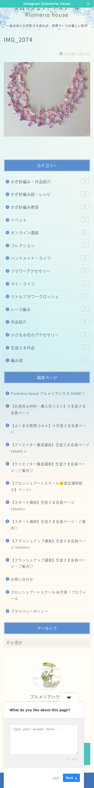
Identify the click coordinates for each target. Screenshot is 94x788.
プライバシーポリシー (29, 611)
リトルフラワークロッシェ (50, 296)
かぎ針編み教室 (50, 207)
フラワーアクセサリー (50, 271)
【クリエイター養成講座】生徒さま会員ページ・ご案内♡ (48, 467)
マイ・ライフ (50, 284)
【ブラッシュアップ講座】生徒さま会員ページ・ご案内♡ (48, 563)
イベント (50, 220)
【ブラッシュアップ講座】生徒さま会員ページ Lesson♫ (48, 544)
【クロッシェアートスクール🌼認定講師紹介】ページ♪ (47, 486)
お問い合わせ (22, 579)
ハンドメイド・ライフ (50, 258)
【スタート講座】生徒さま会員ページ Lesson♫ (43, 505)
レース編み (50, 309)
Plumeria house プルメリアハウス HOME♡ (48, 393)
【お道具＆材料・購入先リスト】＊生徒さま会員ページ (48, 409)
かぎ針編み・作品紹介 (50, 181)
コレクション (50, 245)
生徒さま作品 (50, 347)
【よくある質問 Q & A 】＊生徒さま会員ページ (48, 428)
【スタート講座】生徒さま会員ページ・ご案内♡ (48, 524)
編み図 (50, 360)
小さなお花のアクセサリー (50, 335)
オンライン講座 (50, 232)
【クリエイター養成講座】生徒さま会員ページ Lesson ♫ (50, 448)
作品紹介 (50, 322)
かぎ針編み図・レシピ (50, 194)
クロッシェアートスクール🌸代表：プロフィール (48, 595)
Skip (56, 778)
